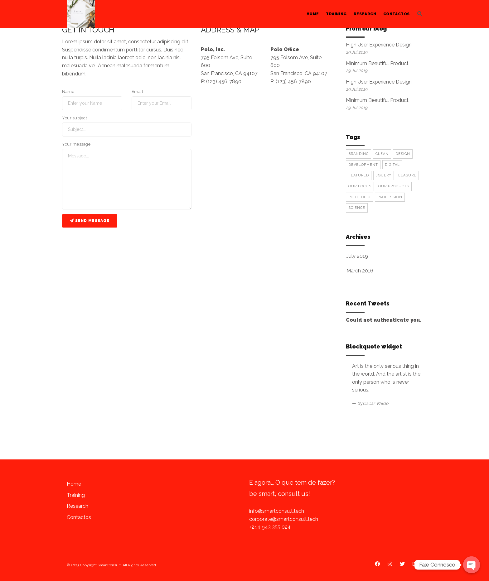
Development (363, 165)
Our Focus (359, 186)
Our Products (393, 186)
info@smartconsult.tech (276, 511)
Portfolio (359, 197)
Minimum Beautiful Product (377, 63)
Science (356, 208)
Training (336, 14)
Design (402, 154)
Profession (389, 197)
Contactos (396, 14)
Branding (358, 154)
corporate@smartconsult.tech (283, 519)
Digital (392, 165)
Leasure (407, 175)
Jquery (383, 175)
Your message (76, 144)
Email (137, 91)
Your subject (74, 118)
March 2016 (359, 271)
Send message (89, 220)
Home (313, 14)
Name (68, 91)
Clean (382, 154)
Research (365, 14)
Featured (358, 175)
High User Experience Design (379, 45)
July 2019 (357, 256)
